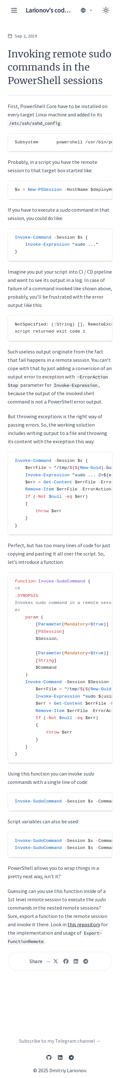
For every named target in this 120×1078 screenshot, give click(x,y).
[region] (60, 142)
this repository (84, 924)
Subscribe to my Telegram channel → (60, 1041)
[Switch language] (86, 10)
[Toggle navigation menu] (14, 10)
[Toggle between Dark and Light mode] (106, 10)
